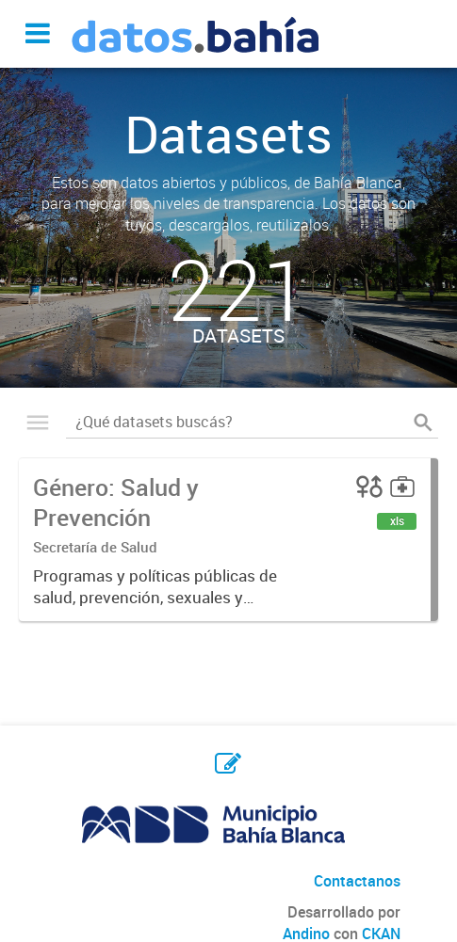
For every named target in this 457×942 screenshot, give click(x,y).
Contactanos (357, 880)
